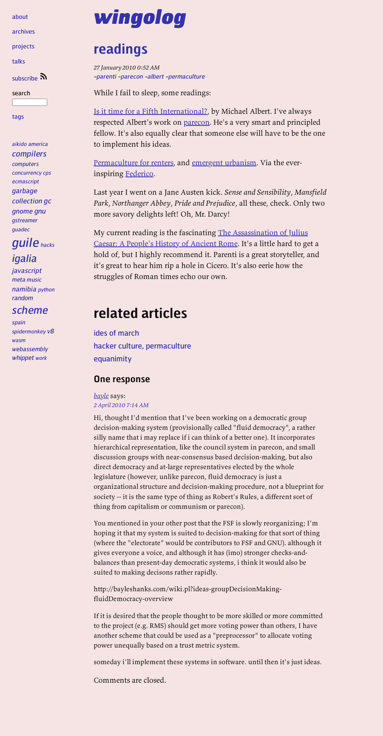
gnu (40, 210)
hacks (48, 244)
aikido (19, 143)
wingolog (140, 16)
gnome (22, 210)
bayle (101, 395)
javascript (27, 270)
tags (18, 116)
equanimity (113, 358)
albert (156, 76)
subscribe (30, 78)
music (34, 279)
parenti (106, 76)
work (41, 357)
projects (23, 46)
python (46, 289)
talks (18, 61)
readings (121, 48)
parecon (132, 76)
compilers (29, 153)
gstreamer (24, 220)
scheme (30, 309)
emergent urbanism (224, 162)
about (20, 16)
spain (18, 322)
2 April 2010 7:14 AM (121, 405)
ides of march (116, 333)
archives (23, 31)
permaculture (186, 76)
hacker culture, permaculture (142, 345)
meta (18, 279)
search (29, 97)
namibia (24, 288)
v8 (50, 331)
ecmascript (25, 181)
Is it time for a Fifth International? (150, 111)
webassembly (30, 349)
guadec (21, 229)
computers (25, 163)
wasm (19, 339)
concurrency (27, 172)
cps (47, 172)
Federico (139, 173)
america (38, 143)
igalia (24, 257)
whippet (23, 357)
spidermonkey (29, 331)
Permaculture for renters (133, 162)
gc (47, 200)
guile (25, 242)
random (22, 297)
